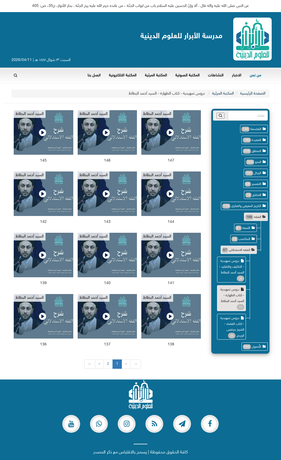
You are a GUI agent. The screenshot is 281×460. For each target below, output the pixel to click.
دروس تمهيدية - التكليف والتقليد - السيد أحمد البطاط (231, 267)
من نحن (255, 75)
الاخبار (236, 75)
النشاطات (216, 75)
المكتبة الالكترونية (123, 75)
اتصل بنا (94, 75)
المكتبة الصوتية (187, 75)
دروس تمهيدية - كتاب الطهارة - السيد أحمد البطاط (232, 295)
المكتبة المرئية (156, 75)
